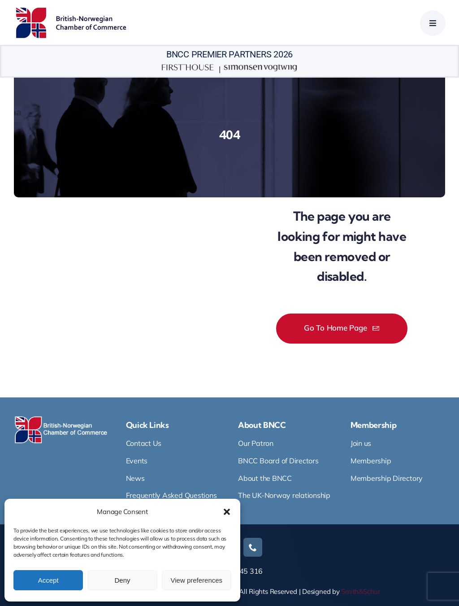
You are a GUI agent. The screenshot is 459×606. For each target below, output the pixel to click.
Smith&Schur (360, 591)
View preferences (197, 580)
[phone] (252, 547)
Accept (48, 580)
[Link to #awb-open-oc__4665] (433, 23)
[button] (226, 511)
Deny (122, 580)
